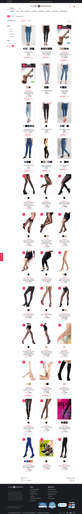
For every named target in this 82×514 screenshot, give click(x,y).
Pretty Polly (12, 34)
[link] (62, 505)
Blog (9, 1)
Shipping (32, 496)
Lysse (11, 29)
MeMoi (11, 31)
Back (9, 16)
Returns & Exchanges (35, 498)
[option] (24, 49)
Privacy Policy (51, 498)
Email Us (47, 512)
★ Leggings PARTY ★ (20, 16)
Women (12, 8)
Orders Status (34, 494)
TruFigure (12, 36)
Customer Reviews (52, 491)
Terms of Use (17, 507)
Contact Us (33, 500)
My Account (33, 491)
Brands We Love (52, 494)
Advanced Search (34, 489)
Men (20, 8)
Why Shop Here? (52, 489)
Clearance (72, 11)
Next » (29, 480)
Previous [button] (22, 126)
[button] (1, 257)
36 (70, 480)
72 (73, 480)
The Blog (50, 496)
